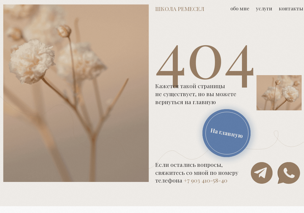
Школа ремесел (179, 8)
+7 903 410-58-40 (205, 180)
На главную (227, 133)
